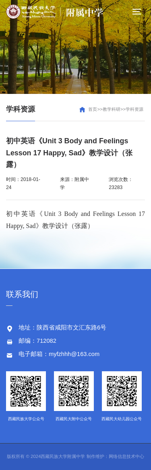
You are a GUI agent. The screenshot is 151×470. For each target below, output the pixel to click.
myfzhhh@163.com (74, 354)
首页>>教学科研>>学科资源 (115, 109)
